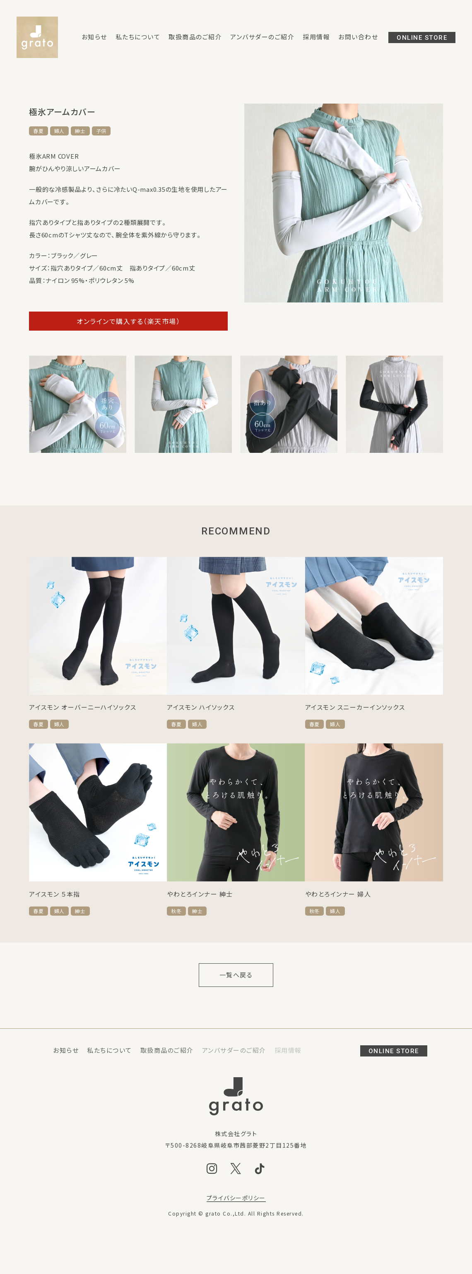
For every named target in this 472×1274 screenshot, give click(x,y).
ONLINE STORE (422, 37)
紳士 (80, 131)
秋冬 (176, 911)
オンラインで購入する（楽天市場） (128, 321)
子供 (101, 131)
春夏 (38, 131)
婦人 (59, 131)
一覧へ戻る (236, 974)
